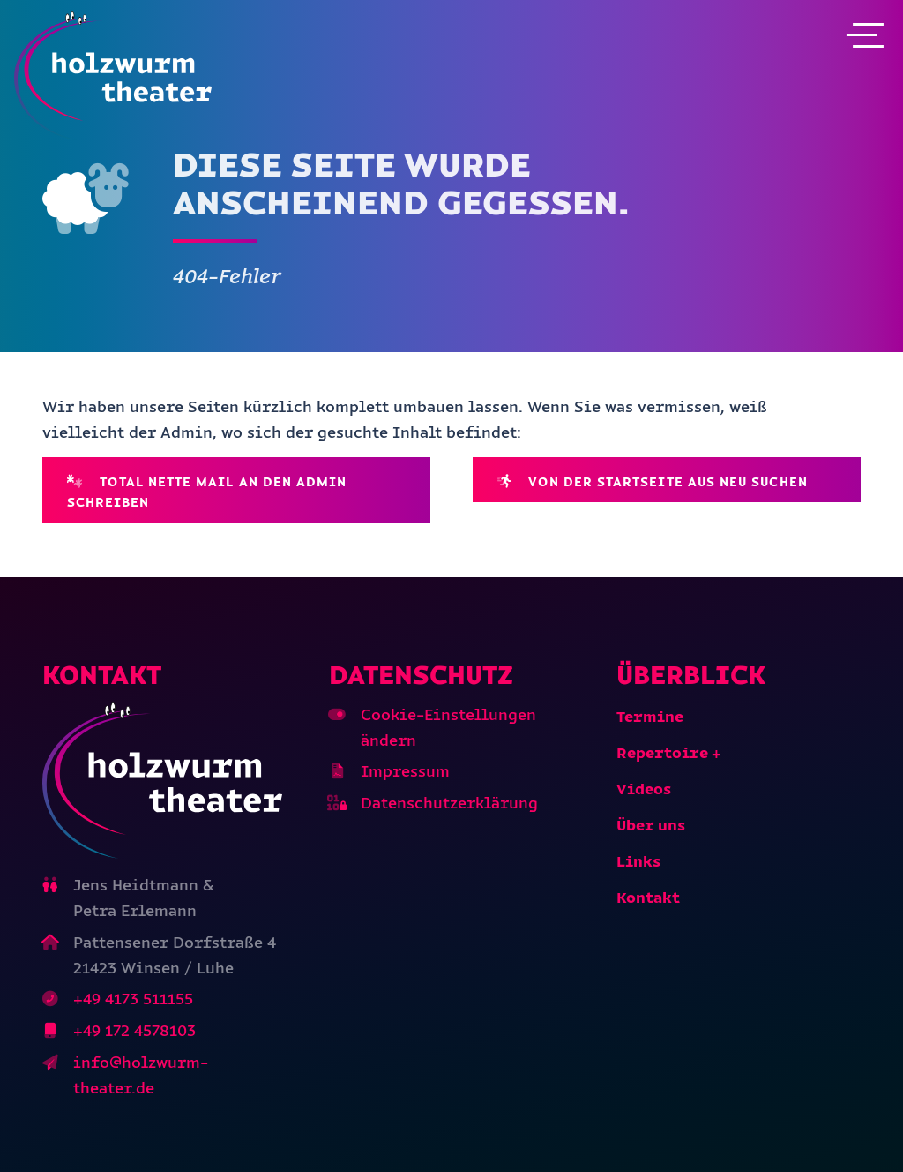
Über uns (650, 825)
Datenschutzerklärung (449, 803)
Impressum (405, 771)
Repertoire (662, 752)
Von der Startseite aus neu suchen (652, 481)
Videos (643, 789)
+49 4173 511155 (133, 999)
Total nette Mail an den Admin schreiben (207, 491)
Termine (649, 716)
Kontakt (648, 897)
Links (638, 861)
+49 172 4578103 (134, 1030)
